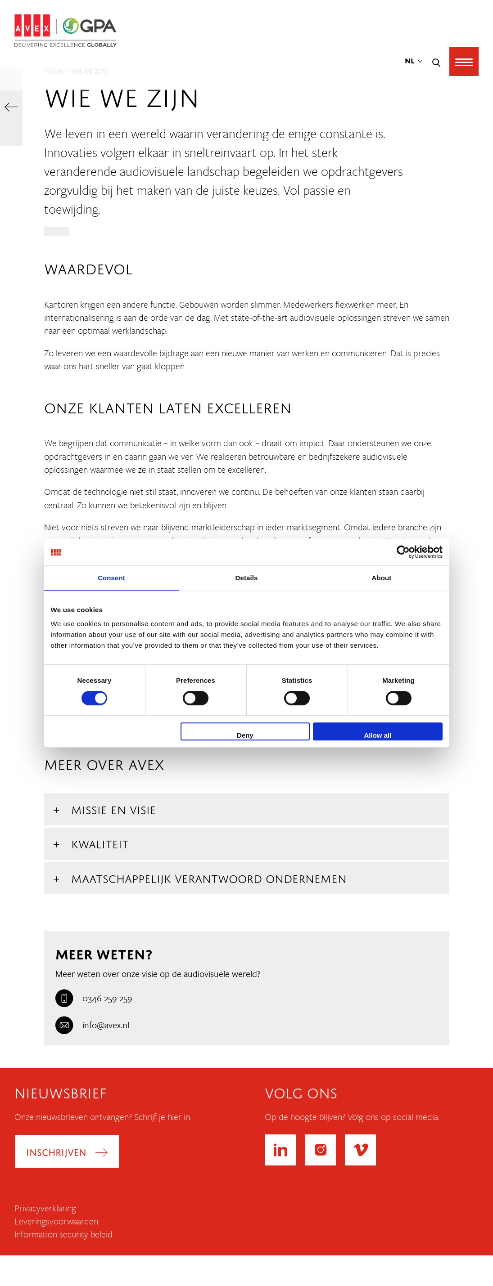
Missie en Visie (113, 808)
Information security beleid (63, 1234)
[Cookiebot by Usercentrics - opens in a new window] (403, 552)
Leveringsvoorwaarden (56, 1221)
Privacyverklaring (45, 1207)
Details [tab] (246, 578)
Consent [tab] (111, 578)
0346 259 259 (93, 998)
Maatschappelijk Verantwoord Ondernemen (209, 877)
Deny (245, 735)
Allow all (378, 735)
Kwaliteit (100, 842)
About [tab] (382, 578)
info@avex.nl (92, 1025)
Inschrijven (57, 1151)
